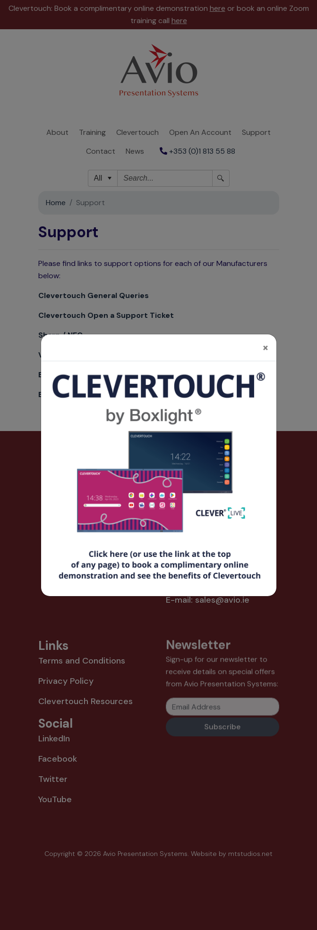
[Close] (265, 328)
